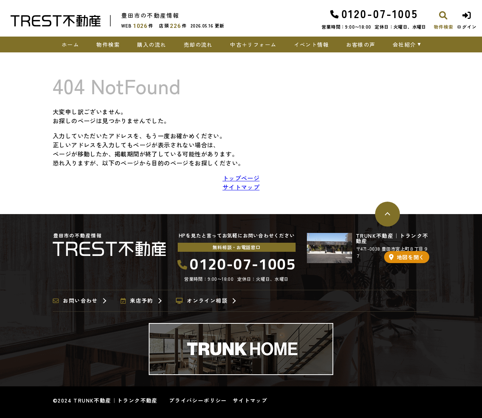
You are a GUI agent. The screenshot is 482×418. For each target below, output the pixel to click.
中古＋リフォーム (253, 44)
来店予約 (136, 301)
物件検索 (108, 44)
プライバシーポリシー (198, 400)
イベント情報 (311, 44)
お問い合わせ (75, 301)
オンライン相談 (201, 301)
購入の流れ (151, 44)
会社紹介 (404, 44)
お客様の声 (360, 44)
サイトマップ (241, 186)
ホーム (70, 44)
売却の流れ (198, 44)
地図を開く (406, 257)
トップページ (241, 177)
